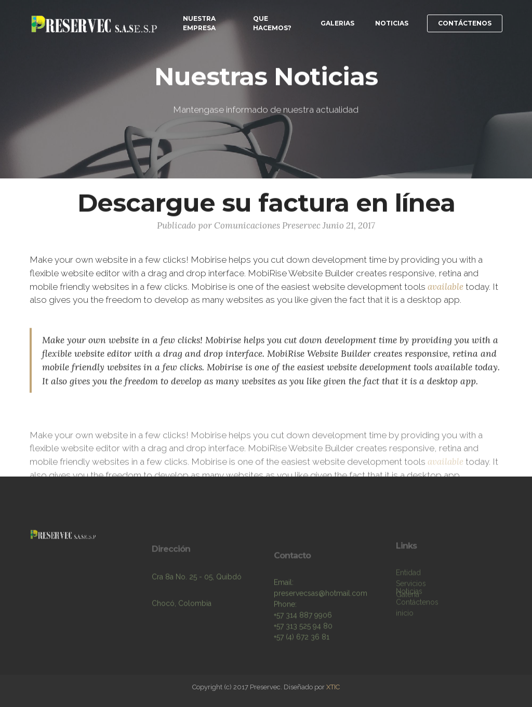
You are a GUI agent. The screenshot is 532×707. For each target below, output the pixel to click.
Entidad (408, 580)
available (445, 287)
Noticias (409, 592)
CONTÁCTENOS (464, 23)
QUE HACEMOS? (272, 23)
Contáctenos (417, 603)
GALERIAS (337, 23)
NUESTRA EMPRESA (199, 23)
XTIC (333, 687)
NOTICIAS (391, 23)
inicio (405, 614)
